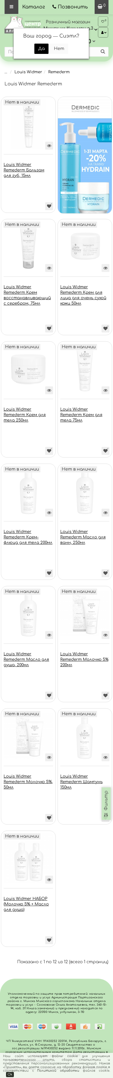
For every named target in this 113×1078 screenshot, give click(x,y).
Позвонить (73, 7)
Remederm (59, 72)
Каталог (33, 7)
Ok (10, 1074)
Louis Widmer (28, 72)
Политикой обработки (58, 1070)
